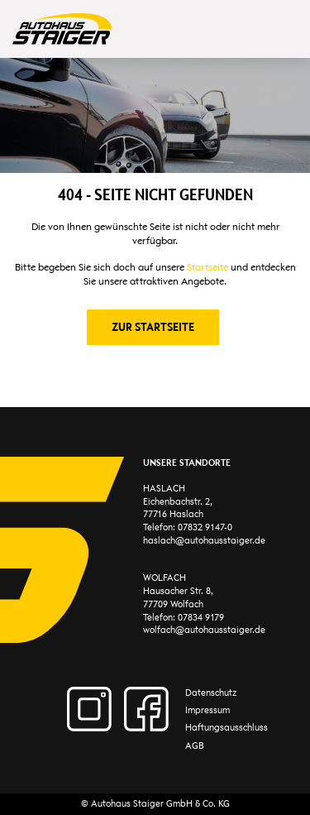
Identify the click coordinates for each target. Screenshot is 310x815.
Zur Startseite (153, 326)
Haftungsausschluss (226, 727)
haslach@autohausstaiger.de (204, 540)
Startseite (207, 267)
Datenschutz (210, 693)
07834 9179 (201, 617)
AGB (194, 746)
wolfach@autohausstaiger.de (204, 630)
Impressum (207, 710)
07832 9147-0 (205, 527)
